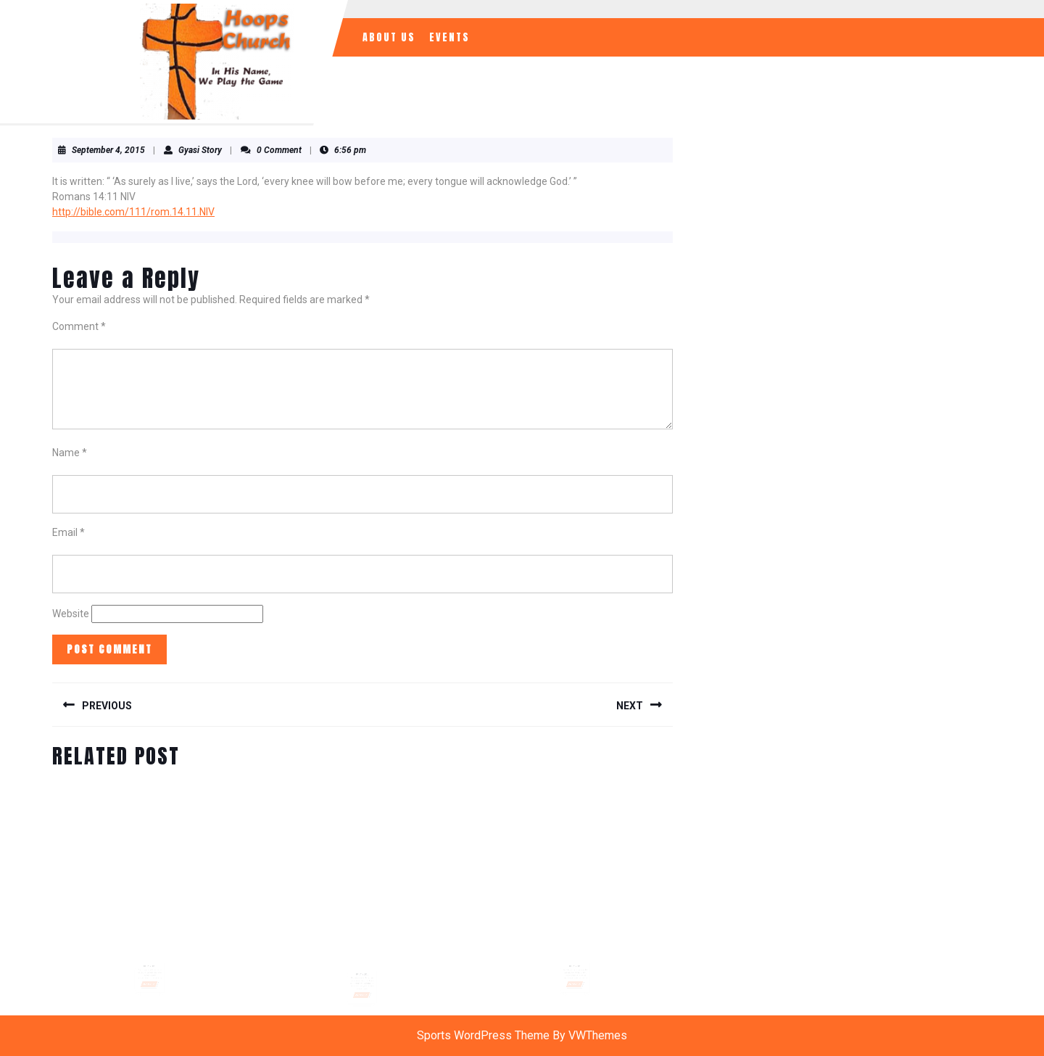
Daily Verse (149, 955)
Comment (79, 326)
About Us (388, 37)
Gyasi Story (200, 150)
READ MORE (149, 969)
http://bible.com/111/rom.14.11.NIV (133, 212)
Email (68, 532)
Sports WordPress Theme (483, 1035)
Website (70, 613)
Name (69, 452)
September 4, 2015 (108, 150)
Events (449, 37)
